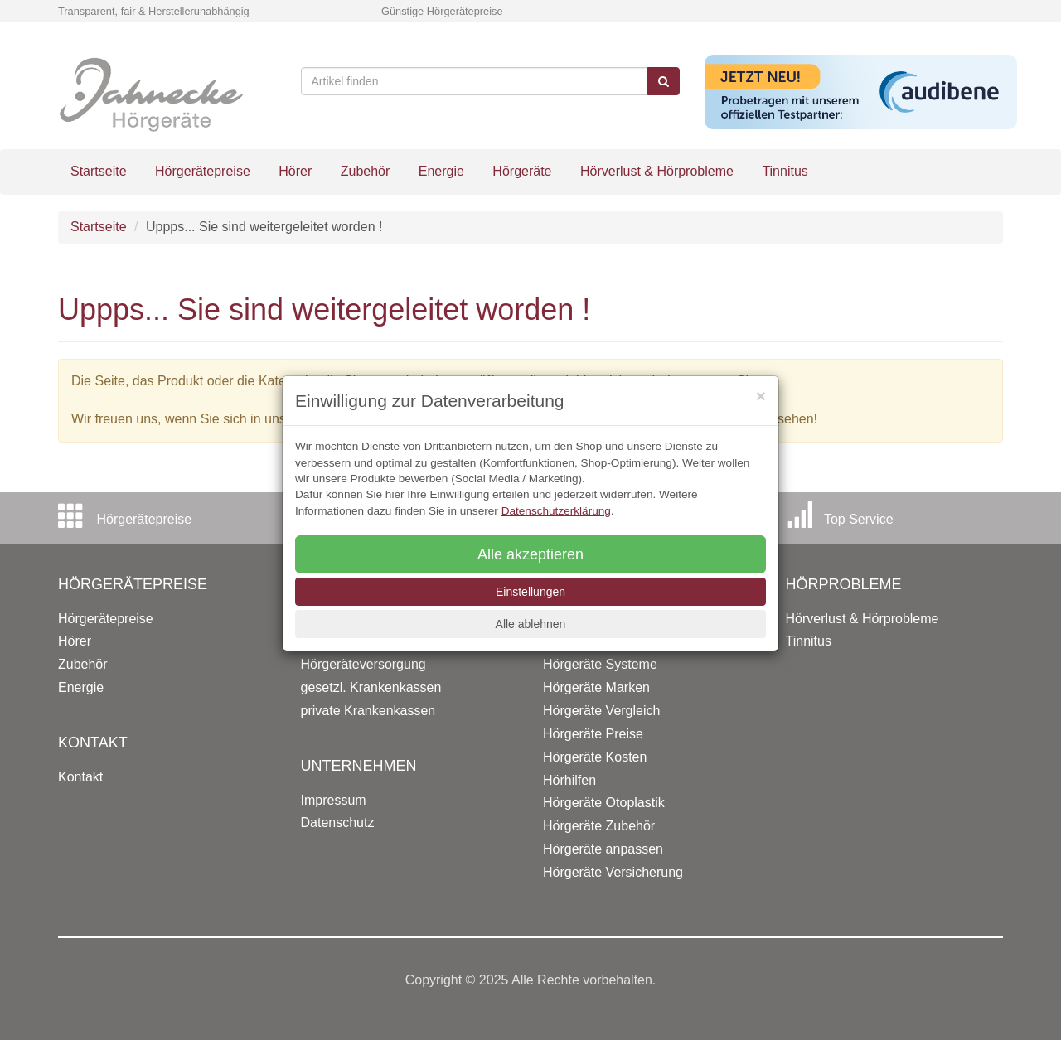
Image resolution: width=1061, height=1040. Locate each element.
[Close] (761, 395)
